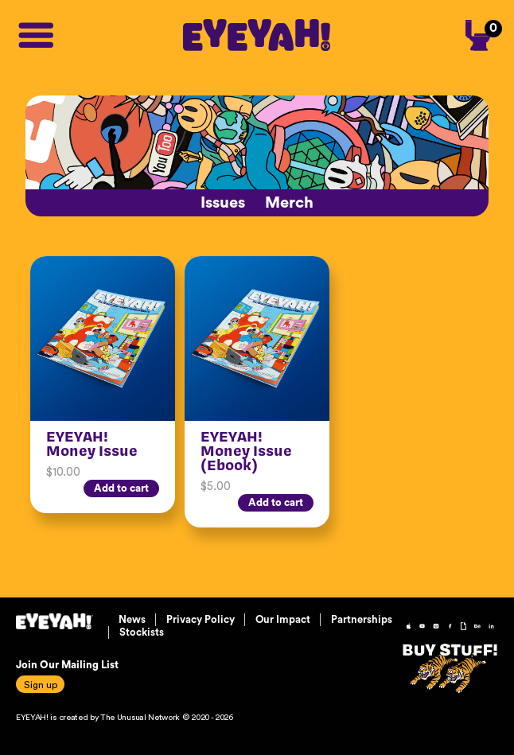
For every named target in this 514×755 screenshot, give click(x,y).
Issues (223, 203)
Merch (289, 203)
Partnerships (361, 619)
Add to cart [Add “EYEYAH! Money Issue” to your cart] (121, 488)
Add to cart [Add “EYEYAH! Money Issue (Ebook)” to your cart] (275, 502)
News (132, 619)
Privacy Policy (200, 619)
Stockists (141, 632)
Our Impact (282, 619)
